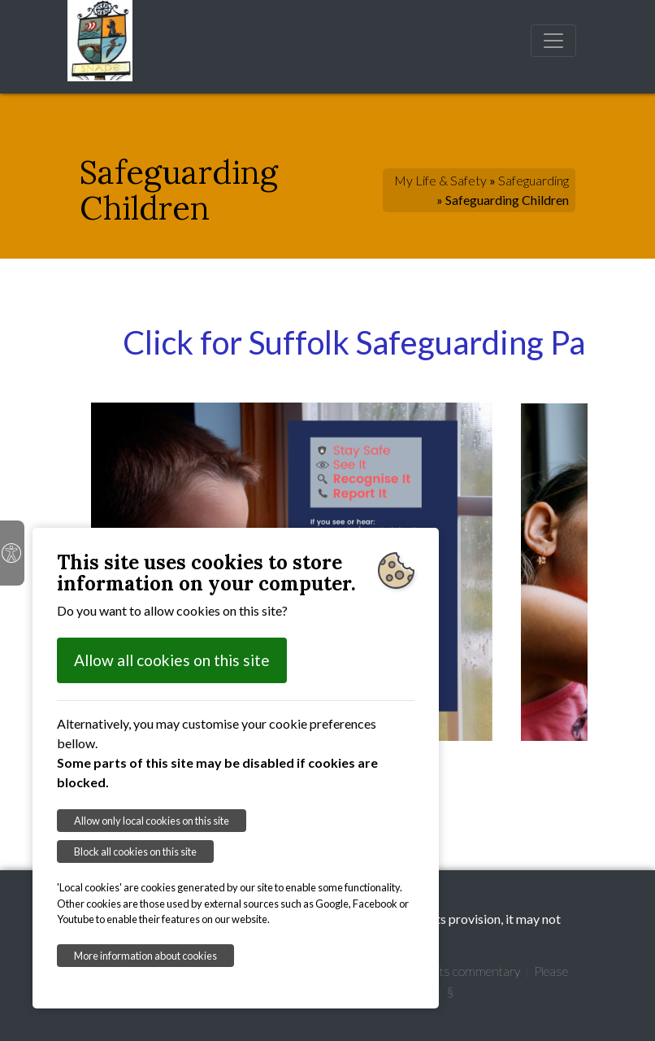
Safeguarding (533, 180)
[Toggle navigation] (553, 40)
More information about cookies (145, 955)
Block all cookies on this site (135, 851)
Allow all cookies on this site (172, 660)
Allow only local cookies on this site (151, 820)
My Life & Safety (440, 180)
